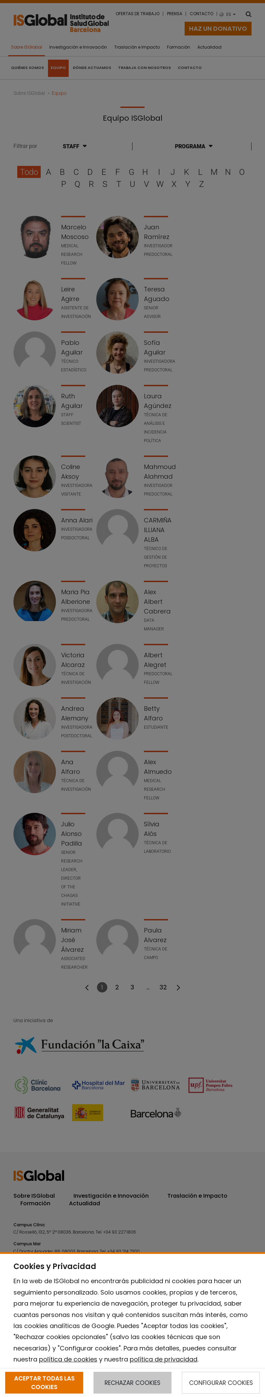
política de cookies (68, 1359)
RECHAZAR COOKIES (132, 1383)
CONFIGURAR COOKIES (221, 1383)
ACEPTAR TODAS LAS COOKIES (44, 1382)
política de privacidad (163, 1359)
